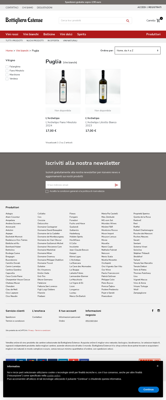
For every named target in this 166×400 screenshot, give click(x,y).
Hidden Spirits (76, 236)
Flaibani (41, 296)
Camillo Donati (13, 263)
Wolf (136, 289)
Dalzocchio (43, 223)
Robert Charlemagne (143, 230)
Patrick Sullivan (109, 276)
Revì (136, 223)
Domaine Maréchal (46, 249)
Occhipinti (106, 263)
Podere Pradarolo (110, 289)
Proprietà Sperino (142, 213)
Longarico (74, 289)
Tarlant (137, 259)
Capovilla (10, 273)
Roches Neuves (141, 236)
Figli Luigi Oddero (46, 289)
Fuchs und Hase (77, 223)
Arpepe (9, 233)
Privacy (31, 346)
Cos (39, 216)
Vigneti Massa (140, 279)
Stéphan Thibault (141, 253)
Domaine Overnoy (46, 256)
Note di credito (66, 324)
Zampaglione (140, 292)
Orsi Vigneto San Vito (112, 266)
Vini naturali (72, 40)
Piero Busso (107, 282)
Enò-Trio (41, 276)
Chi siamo (28, 7)
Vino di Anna (140, 282)
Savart (136, 240)
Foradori (74, 220)
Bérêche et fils (12, 243)
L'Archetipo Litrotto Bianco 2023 (101, 124)
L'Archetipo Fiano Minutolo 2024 (61, 124)
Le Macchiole (76, 279)
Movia (104, 240)
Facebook (152, 310)
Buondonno (11, 259)
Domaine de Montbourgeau (51, 236)
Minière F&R (107, 226)
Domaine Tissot (45, 263)
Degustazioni (46, 7)
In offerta (54, 40)
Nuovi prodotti (35, 40)
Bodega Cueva (13, 253)
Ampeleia (10, 220)
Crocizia (41, 220)
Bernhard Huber (13, 246)
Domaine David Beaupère (50, 230)
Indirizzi (62, 328)
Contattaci (12, 7)
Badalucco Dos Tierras (16, 240)
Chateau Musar (13, 282)
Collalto (41, 213)
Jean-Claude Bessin (79, 249)
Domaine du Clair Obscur (49, 240)
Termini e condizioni (42, 346)
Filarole (41, 292)
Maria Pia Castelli (110, 213)
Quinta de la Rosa (142, 216)
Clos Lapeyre (12, 292)
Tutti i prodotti (14, 40)
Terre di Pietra (140, 269)
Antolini (9, 230)
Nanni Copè (107, 246)
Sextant (137, 243)
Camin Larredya (13, 266)
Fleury (72, 213)
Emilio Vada (43, 273)
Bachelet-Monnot (14, 236)
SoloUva (138, 249)
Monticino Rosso (110, 230)
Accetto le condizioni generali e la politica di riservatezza (77, 191)
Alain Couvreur (13, 216)
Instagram (158, 310)
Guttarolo (74, 230)
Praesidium (107, 296)
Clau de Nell (11, 289)
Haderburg (75, 233)
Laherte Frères (76, 273)
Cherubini (10, 286)
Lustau (73, 292)
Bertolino (10, 249)
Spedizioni (10, 317)
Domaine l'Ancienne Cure (50, 246)
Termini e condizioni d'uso (15, 322)
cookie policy (53, 375)
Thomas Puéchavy (142, 273)
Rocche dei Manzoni (143, 233)
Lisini (72, 286)
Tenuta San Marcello (143, 263)
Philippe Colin (108, 279)
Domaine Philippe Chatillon (50, 259)
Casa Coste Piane (14, 276)
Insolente (74, 246)
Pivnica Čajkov (108, 286)
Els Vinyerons (44, 269)
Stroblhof (138, 256)
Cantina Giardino (13, 269)
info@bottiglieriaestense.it (98, 324)
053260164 (92, 321)
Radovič (137, 220)
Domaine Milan (45, 253)
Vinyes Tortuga (141, 286)
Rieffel (137, 226)
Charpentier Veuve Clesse (18, 279)
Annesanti (10, 226)
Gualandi (74, 226)
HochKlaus (75, 240)
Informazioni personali (69, 317)
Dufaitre (41, 266)
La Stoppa (74, 269)
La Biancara (75, 263)
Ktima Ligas (75, 256)
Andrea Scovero (13, 223)
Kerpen (73, 253)
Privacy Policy (12, 332)
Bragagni (10, 256)
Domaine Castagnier (47, 226)
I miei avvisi (64, 332)
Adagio (9, 213)
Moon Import (108, 233)
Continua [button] (149, 389)
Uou (136, 276)
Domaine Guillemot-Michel (50, 243)
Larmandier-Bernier (79, 276)
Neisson (106, 253)
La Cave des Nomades (80, 266)
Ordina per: (106, 50)
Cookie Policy (12, 335)
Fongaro (74, 216)
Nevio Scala (107, 256)
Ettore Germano (45, 279)
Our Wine (106, 269)
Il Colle (73, 243)
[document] (83, 375)
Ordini (62, 320)
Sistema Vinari (140, 246)
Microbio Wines (109, 223)
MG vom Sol (107, 220)
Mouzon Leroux (109, 236)
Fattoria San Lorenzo (47, 286)
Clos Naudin (11, 296)
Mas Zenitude (108, 216)
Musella (105, 243)
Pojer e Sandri (108, 292)
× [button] (158, 366)
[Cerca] (95, 20)
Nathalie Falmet (109, 249)
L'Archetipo (75, 259)
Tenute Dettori (140, 266)
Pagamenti (11, 328)
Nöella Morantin (109, 259)
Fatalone (42, 282)
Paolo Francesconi (110, 273)
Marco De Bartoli (78, 296)
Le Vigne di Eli (76, 282)
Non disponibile (63, 110)
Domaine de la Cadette (49, 233)
